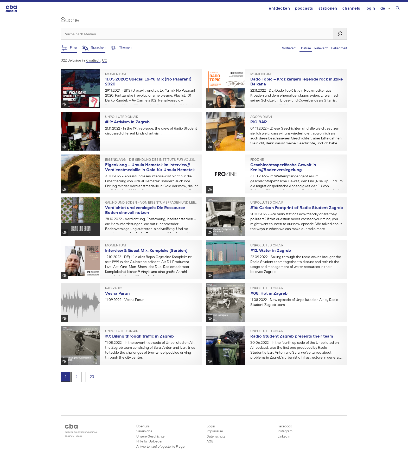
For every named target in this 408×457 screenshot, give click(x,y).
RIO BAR (258, 122)
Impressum (215, 431)
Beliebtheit (339, 48)
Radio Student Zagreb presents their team (291, 336)
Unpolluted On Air (121, 117)
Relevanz (321, 48)
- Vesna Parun (124, 300)
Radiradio (113, 288)
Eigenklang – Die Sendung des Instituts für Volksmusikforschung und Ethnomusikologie (151, 160)
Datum (305, 48)
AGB (210, 441)
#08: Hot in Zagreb (269, 294)
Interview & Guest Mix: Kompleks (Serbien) (146, 251)
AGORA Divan (261, 117)
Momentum (115, 74)
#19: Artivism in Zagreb (127, 122)
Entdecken (279, 8)
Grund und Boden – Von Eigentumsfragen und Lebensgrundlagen (151, 202)
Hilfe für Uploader (149, 441)
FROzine (257, 160)
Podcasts (304, 8)
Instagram (284, 431)
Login (370, 8)
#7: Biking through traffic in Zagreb (139, 336)
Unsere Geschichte (150, 436)
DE (385, 8)
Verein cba (144, 431)
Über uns (143, 426)
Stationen (327, 8)
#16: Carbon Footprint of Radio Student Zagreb (296, 208)
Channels (351, 8)
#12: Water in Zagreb (270, 251)
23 (93, 377)
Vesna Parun (117, 294)
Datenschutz (216, 436)
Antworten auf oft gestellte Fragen (161, 446)
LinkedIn (283, 436)
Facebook (284, 426)
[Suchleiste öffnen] (397, 9)
